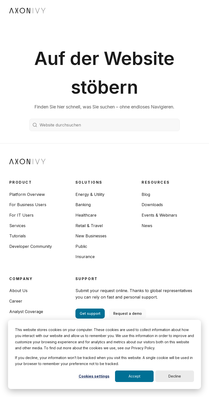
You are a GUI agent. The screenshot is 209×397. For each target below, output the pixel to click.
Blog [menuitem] (146, 194)
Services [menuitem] (17, 225)
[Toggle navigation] (195, 10)
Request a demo (127, 313)
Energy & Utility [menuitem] (89, 194)
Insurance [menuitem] (85, 256)
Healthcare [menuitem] (85, 215)
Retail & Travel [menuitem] (89, 225)
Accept (134, 376)
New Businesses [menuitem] (91, 235)
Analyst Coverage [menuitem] (26, 311)
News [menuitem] (147, 225)
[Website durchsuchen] (104, 125)
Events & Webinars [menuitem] (159, 215)
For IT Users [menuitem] (21, 215)
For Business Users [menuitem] (27, 204)
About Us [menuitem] (18, 290)
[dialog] (104, 354)
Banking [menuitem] (83, 204)
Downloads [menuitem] (152, 204)
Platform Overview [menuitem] (27, 194)
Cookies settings (94, 376)
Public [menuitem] (81, 246)
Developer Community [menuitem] (30, 246)
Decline (174, 376)
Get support (90, 313)
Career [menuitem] (15, 301)
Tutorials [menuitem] (17, 235)
